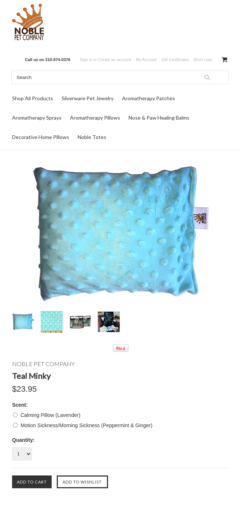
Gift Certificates (175, 59)
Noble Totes (92, 137)
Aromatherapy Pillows (95, 117)
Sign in (86, 59)
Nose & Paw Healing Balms (159, 117)
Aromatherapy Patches (148, 98)
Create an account (114, 59)
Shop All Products (32, 98)
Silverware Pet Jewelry (88, 98)
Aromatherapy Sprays (37, 117)
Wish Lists (203, 59)
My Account (146, 59)
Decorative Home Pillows (40, 137)
